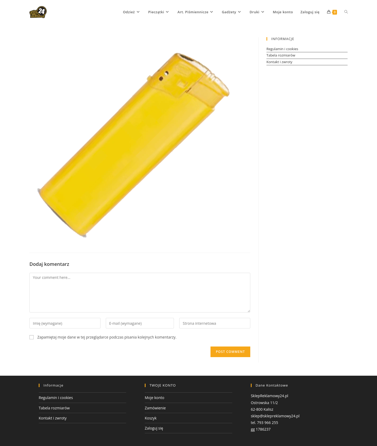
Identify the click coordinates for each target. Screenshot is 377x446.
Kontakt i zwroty (279, 61)
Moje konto (154, 397)
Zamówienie (155, 407)
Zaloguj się (154, 428)
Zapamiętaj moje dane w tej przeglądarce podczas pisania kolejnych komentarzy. (107, 337)
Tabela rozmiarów (280, 55)
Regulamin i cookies (282, 48)
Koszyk (151, 418)
